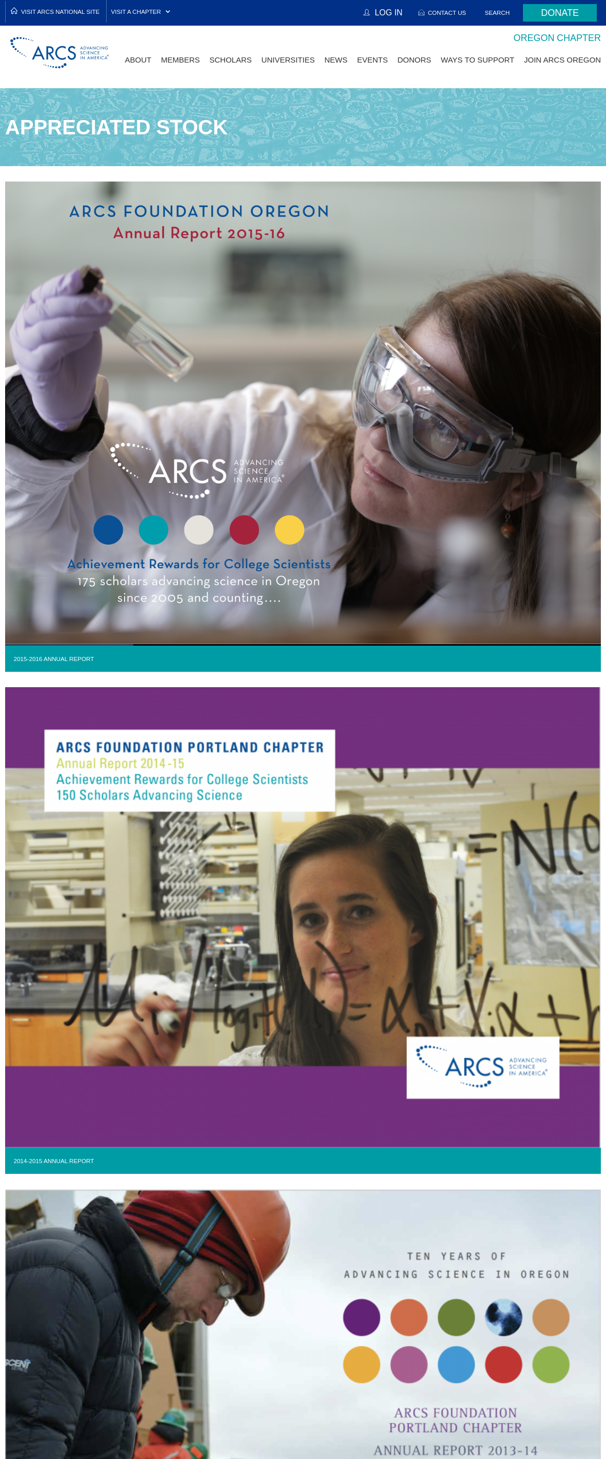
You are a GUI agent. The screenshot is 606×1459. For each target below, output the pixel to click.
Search (497, 12)
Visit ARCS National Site (60, 11)
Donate (560, 13)
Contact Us (447, 12)
